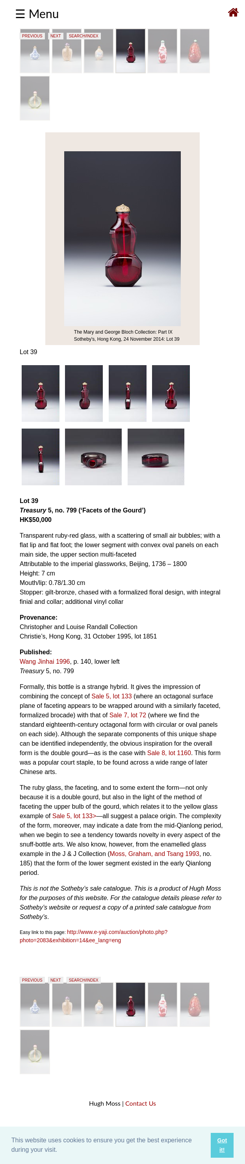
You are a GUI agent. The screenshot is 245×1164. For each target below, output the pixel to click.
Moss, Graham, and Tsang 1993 (154, 853)
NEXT (55, 36)
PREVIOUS (32, 36)
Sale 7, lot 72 (128, 715)
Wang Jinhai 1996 (45, 661)
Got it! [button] (222, 1145)
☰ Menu (37, 13)
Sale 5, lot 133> (74, 816)
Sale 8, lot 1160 (169, 753)
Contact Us (140, 1103)
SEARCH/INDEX (83, 36)
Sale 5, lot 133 (111, 696)
